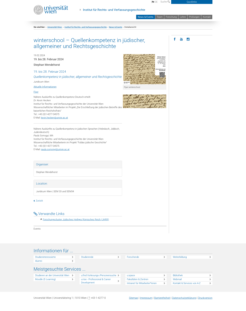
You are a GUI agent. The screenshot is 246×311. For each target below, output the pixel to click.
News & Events (145, 17)
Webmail (177, 279)
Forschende (133, 257)
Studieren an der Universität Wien (52, 275)
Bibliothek (178, 275)
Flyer (36, 92)
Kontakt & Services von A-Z (187, 283)
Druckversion (205, 297)
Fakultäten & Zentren (137, 279)
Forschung (171, 17)
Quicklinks (192, 1)
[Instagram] (188, 39)
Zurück (38, 200)
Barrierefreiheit (162, 297)
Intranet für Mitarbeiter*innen (142, 283)
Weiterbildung (180, 257)
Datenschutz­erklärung (184, 297)
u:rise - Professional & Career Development (96, 281)
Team (160, 17)
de (155, 1)
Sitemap (133, 297)
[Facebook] (174, 39)
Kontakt (207, 17)
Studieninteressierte (45, 257)
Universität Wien (54, 27)
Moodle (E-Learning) (45, 279)
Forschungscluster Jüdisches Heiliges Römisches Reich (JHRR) (76, 219)
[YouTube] (181, 39)
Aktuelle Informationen (45, 86)
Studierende (87, 257)
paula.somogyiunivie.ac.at (55, 149)
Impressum (146, 297)
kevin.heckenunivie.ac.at (54, 117)
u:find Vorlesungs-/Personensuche (98, 275)
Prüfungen (194, 17)
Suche (165, 1)
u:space (131, 275)
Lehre (183, 17)
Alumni (38, 261)
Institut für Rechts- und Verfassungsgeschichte (114, 10)
